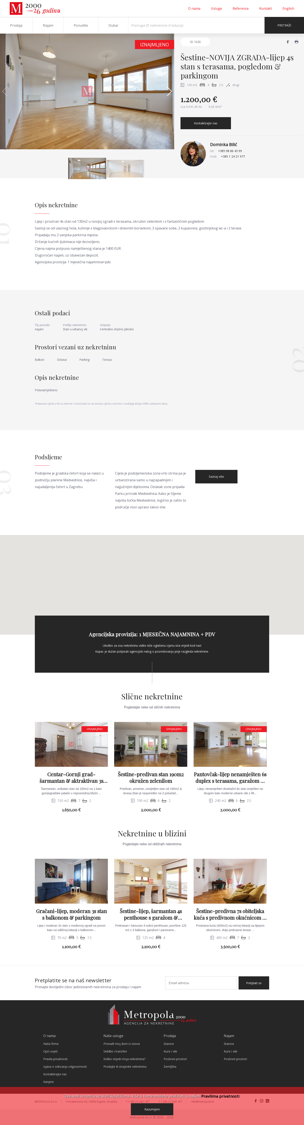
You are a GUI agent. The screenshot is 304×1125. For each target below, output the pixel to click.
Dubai (113, 25)
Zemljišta (170, 1067)
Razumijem (152, 1109)
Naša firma (50, 1044)
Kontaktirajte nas (205, 123)
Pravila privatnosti (55, 1059)
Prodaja (16, 25)
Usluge (216, 8)
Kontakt (265, 8)
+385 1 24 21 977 (233, 156)
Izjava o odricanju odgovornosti (65, 1067)
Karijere (48, 1082)
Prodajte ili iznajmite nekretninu (125, 1067)
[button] (169, 91)
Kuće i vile (170, 1051)
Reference (241, 8)
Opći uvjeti (50, 1051)
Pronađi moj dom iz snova (121, 1044)
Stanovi (169, 1044)
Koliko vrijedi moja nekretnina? (124, 1059)
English (288, 8)
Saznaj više (216, 477)
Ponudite (81, 25)
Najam (48, 25)
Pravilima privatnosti (220, 1096)
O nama (194, 8)
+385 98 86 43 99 (230, 151)
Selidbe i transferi (115, 1051)
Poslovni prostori (175, 1059)
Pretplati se (254, 983)
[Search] (196, 25)
